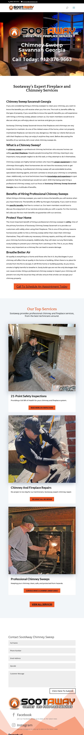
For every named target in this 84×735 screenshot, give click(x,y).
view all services (42, 604)
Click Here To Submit (62, 696)
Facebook (24, 720)
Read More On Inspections (42, 408)
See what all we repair (42, 499)
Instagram (24, 730)
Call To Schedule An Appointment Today (42, 286)
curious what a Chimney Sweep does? (42, 591)
